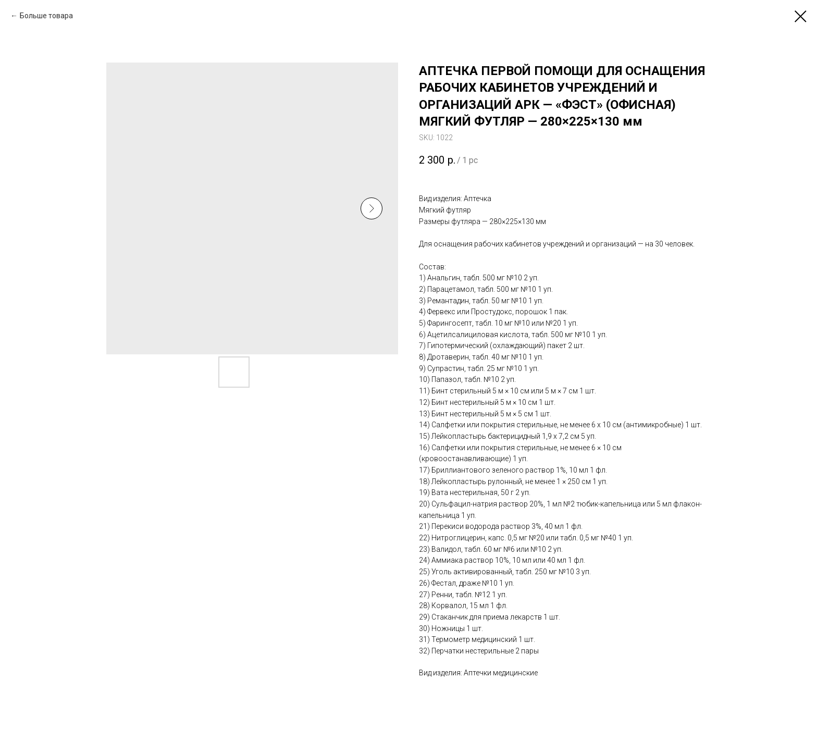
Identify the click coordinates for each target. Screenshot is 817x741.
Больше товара (46, 15)
